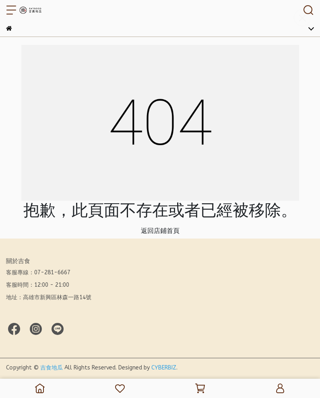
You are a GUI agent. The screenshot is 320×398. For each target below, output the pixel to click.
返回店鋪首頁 (160, 231)
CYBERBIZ (163, 367)
